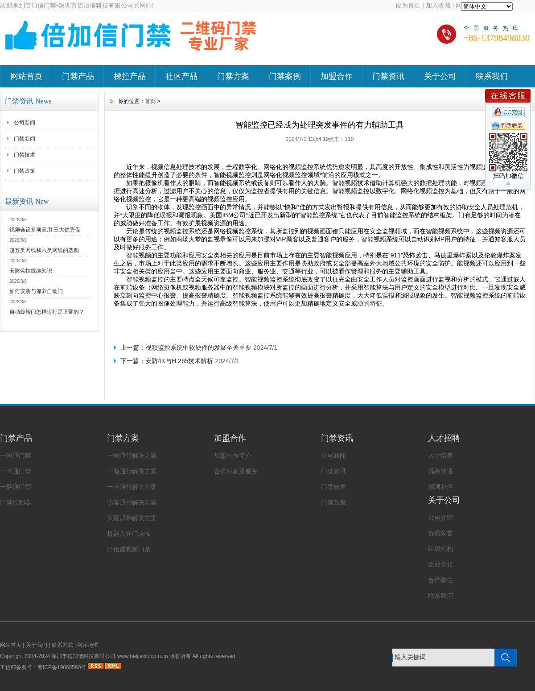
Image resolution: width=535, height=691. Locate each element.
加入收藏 (438, 5)
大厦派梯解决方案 (132, 517)
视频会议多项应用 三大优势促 (44, 230)
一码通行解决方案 (132, 455)
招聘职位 (440, 486)
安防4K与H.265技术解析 (179, 360)
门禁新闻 (24, 139)
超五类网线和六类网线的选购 (44, 250)
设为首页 (407, 5)
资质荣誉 (440, 533)
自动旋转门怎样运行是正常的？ (46, 312)
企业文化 (440, 564)
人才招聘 (444, 438)
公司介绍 (440, 517)
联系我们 (492, 76)
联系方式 (62, 645)
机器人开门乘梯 (129, 533)
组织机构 (440, 548)
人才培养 (440, 455)
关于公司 (440, 76)
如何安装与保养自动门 (36, 291)
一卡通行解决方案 (132, 486)
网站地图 (88, 645)
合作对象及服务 (236, 471)
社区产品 (181, 76)
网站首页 (26, 76)
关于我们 (36, 645)
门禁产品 (78, 76)
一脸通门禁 (15, 486)
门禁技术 (24, 155)
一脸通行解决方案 (132, 471)
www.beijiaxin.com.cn (142, 656)
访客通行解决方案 (132, 502)
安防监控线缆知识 (30, 271)
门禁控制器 (15, 502)
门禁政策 (24, 171)
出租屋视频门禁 (129, 549)
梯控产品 (130, 76)
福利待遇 (440, 471)
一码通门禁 (15, 455)
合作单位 (440, 579)
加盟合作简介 (232, 455)
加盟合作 (337, 76)
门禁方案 (233, 76)
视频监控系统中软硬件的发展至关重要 (198, 347)
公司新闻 (24, 123)
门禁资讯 (388, 76)
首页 (150, 101)
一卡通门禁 (15, 471)
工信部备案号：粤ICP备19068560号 (43, 667)
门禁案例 (285, 76)
